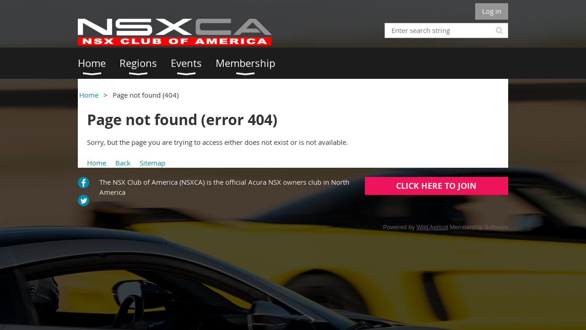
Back (122, 162)
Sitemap (152, 162)
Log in (491, 11)
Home (88, 94)
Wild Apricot (432, 227)
